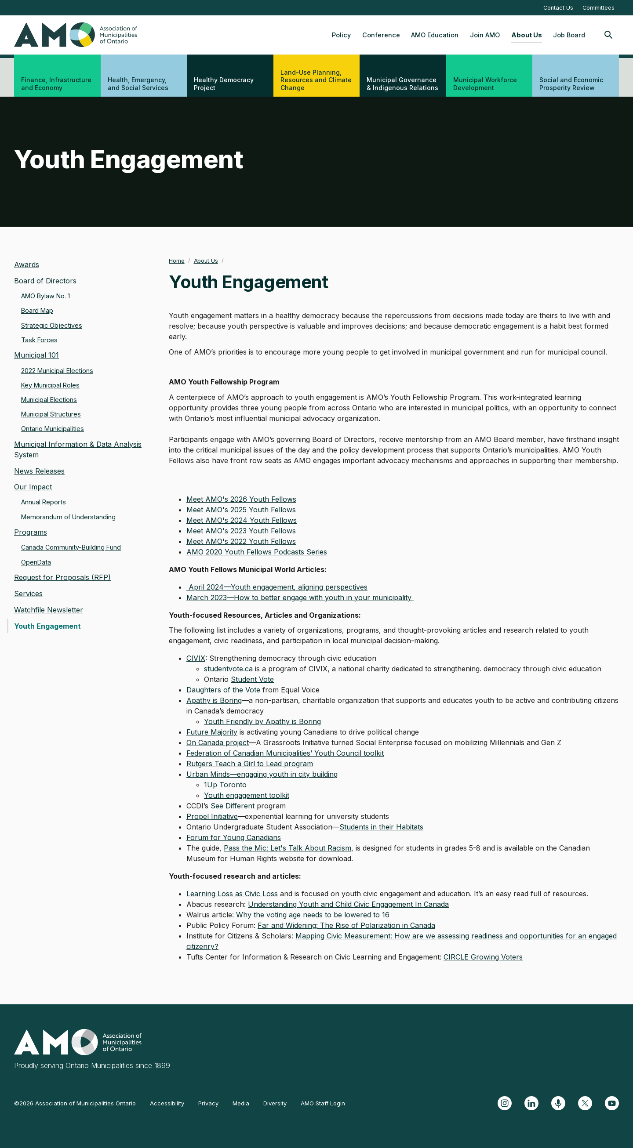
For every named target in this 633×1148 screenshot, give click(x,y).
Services (28, 593)
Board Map (37, 310)
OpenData (36, 562)
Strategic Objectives (51, 325)
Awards (26, 264)
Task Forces (39, 340)
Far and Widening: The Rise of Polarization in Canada (346, 925)
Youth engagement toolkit (246, 795)
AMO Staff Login (323, 1103)
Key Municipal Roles (50, 385)
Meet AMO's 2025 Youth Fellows (241, 509)
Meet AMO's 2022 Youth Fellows (241, 541)
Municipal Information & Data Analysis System (78, 449)
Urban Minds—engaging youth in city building (262, 774)
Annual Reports (43, 502)
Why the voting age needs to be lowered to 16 (312, 914)
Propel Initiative (212, 816)
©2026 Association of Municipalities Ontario (75, 1103)
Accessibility (167, 1103)
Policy (341, 35)
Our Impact (33, 486)
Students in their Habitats (381, 826)
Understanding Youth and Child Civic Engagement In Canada (348, 904)
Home (177, 260)
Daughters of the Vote (223, 689)
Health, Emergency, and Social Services (138, 83)
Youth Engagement (47, 626)
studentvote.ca (228, 668)
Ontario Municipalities (52, 428)
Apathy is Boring (214, 700)
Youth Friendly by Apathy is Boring (262, 721)
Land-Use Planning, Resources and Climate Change (316, 80)
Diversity (275, 1103)
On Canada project (217, 742)
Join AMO (485, 35)
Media (241, 1103)
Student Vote (252, 679)
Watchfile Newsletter (48, 609)
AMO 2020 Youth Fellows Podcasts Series (256, 551)
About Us (526, 35)
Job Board (569, 35)
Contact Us (558, 7)
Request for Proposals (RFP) (62, 577)
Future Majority (211, 732)
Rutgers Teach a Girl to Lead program (249, 763)
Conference (381, 35)
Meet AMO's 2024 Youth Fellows (241, 520)
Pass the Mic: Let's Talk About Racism (287, 848)
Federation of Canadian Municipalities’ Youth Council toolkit (285, 753)
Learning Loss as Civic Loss (232, 893)
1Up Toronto (225, 784)
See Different (231, 805)
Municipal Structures (51, 414)
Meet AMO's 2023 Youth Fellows (241, 530)
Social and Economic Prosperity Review (571, 83)
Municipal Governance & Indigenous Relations (402, 83)
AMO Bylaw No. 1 (45, 296)
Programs (30, 532)
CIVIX (195, 658)
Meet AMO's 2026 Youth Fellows (241, 499)
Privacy (208, 1103)
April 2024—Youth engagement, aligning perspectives (276, 587)
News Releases (39, 471)
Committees (598, 7)
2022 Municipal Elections (57, 370)
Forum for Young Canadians (233, 837)
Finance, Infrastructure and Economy (56, 83)
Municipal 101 (36, 355)
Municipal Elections (49, 399)
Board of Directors (45, 280)
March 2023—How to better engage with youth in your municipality (300, 597)
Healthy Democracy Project (224, 83)
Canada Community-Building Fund (71, 547)
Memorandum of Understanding (68, 517)
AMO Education (434, 35)
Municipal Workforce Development (485, 83)
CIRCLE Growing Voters (483, 956)
